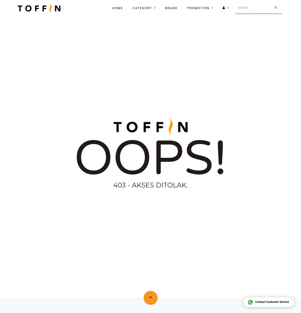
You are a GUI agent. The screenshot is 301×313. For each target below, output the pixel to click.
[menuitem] (117, 8)
